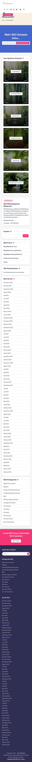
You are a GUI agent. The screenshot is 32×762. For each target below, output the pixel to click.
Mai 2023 (6, 340)
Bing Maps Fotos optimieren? (12, 250)
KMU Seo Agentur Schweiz (10, 499)
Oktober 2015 (7, 472)
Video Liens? (16, 160)
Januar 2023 (7, 353)
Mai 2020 (6, 424)
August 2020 (7, 414)
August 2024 (7, 292)
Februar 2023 (7, 350)
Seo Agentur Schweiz (9, 502)
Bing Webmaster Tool (10, 246)
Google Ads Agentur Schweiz (11, 493)
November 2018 (7, 456)
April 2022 (6, 375)
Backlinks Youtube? (16, 138)
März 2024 (6, 308)
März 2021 (6, 401)
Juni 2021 (6, 392)
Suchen (6, 231)
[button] (8, 14)
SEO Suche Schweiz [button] (22, 43)
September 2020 (8, 411)
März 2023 (6, 347)
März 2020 (6, 430)
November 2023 (8, 321)
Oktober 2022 (7, 359)
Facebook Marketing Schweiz (11, 490)
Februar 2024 (7, 311)
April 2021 (6, 398)
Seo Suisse (6, 509)
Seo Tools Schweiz (8, 522)
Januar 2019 (6, 453)
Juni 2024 (6, 298)
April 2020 (6, 427)
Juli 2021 (5, 388)
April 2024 (6, 305)
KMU (4, 496)
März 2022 (6, 379)
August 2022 (7, 366)
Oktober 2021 (7, 382)
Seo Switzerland (8, 519)
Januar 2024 (7, 314)
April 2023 (6, 343)
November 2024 (8, 282)
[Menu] (4, 12)
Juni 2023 (6, 337)
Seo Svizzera (7, 515)
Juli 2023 (5, 334)
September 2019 (8, 443)
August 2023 (7, 331)
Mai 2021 (6, 395)
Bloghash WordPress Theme (16, 759)
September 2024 (8, 289)
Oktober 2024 (7, 286)
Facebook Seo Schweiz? (11, 258)
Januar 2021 (6, 404)
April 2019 (6, 446)
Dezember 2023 (8, 318)
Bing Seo (5, 486)
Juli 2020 (5, 417)
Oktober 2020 (7, 408)
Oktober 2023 (7, 324)
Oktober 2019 (7, 440)
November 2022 (8, 356)
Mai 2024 (6, 302)
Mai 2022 (6, 372)
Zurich (5, 262)
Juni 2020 (6, 420)
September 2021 (8, 385)
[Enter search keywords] (16, 43)
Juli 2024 (6, 295)
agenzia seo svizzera (9, 483)
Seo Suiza (6, 512)
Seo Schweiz (8, 200)
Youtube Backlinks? (16, 93)
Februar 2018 (7, 469)
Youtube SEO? (16, 116)
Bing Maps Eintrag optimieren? (12, 254)
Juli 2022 (5, 369)
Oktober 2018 (7, 459)
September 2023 (8, 327)
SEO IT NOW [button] (16, 541)
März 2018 (6, 465)
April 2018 (6, 462)
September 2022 (8, 363)
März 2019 (6, 449)
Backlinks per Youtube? (16, 182)
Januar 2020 (7, 437)
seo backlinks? (16, 71)
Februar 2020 (7, 433)
